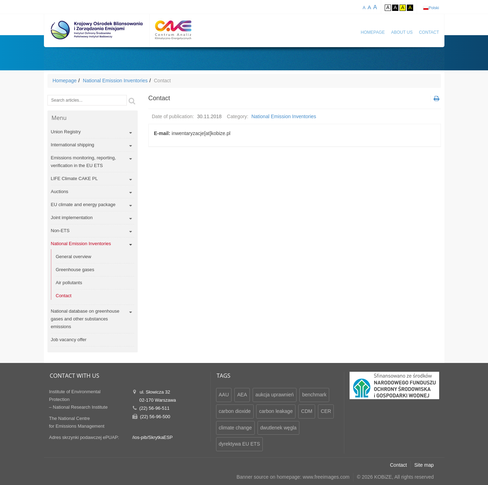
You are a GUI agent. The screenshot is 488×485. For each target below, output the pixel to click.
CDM (306, 411)
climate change (235, 427)
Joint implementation (72, 217)
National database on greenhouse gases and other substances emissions (85, 318)
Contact (429, 32)
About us (401, 32)
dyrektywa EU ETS (239, 444)
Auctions (60, 191)
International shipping (73, 144)
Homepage (373, 32)
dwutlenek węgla (278, 427)
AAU (224, 394)
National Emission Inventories (115, 80)
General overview (73, 256)
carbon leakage (276, 411)
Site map (424, 465)
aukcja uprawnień (274, 394)
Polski (434, 8)
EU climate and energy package (83, 204)
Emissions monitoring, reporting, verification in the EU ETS (83, 161)
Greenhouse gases (75, 269)
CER (326, 411)
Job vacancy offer (69, 339)
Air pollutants (69, 282)
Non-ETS (60, 230)
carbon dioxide (235, 411)
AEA (242, 394)
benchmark (314, 394)
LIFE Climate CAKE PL (74, 178)
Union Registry (66, 131)
